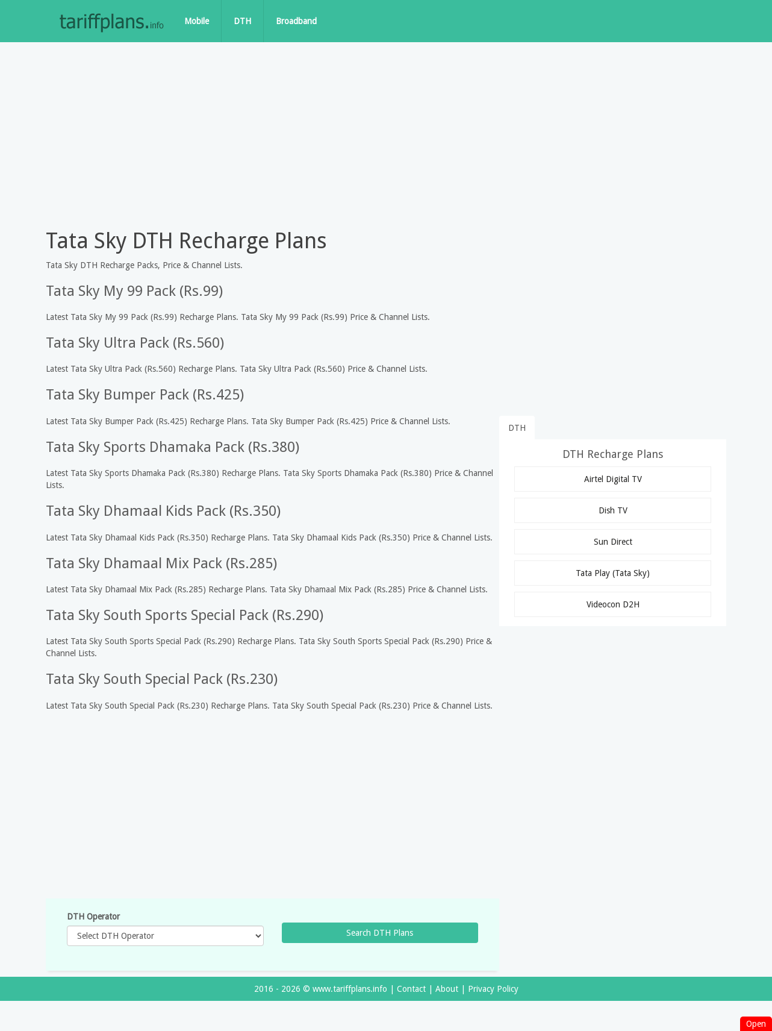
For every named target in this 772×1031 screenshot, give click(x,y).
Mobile (196, 21)
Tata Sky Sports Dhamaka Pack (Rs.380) (172, 447)
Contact (411, 989)
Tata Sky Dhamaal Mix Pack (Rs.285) (161, 563)
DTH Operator (93, 916)
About (446, 989)
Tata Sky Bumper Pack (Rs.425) (145, 394)
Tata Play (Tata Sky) (613, 573)
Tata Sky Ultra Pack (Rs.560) (135, 342)
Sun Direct (613, 542)
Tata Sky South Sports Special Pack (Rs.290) (184, 615)
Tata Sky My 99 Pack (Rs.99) (134, 291)
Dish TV (613, 510)
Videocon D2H (613, 604)
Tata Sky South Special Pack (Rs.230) (162, 679)
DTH (242, 21)
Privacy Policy (493, 989)
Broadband (296, 21)
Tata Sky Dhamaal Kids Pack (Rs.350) (163, 511)
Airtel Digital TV (613, 479)
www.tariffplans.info (350, 989)
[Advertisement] (386, 132)
